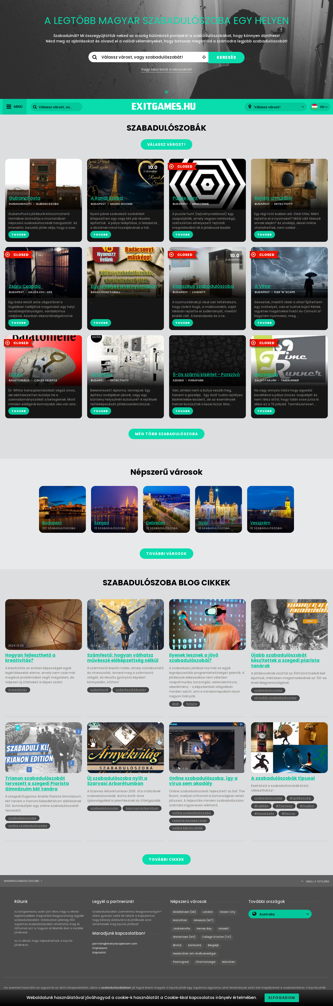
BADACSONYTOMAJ (105, 292)
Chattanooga (205, 962)
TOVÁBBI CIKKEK (166, 859)
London (208, 912)
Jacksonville (181, 929)
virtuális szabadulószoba (275, 698)
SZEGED (178, 380)
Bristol (177, 945)
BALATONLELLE (19, 380)
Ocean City (227, 912)
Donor (16, 374)
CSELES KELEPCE (45, 380)
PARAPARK (196, 380)
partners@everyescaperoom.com (114, 944)
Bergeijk (213, 945)
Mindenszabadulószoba (21, 881)
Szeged (101, 522)
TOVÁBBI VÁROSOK (166, 553)
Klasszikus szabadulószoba (203, 286)
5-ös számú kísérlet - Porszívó (206, 374)
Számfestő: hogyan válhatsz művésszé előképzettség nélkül (122, 658)
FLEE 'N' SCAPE (284, 292)
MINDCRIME (200, 204)
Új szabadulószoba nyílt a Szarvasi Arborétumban (117, 781)
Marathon (180, 920)
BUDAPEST (98, 204)
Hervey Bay (204, 929)
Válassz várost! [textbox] (267, 107)
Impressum (99, 948)
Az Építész (102, 374)
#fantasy (284, 806)
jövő (175, 704)
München (228, 962)
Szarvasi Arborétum (142, 808)
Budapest (52, 522)
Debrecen (155, 522)
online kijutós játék (187, 828)
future (191, 704)
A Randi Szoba (107, 198)
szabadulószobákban (116, 988)
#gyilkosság (300, 798)
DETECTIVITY (283, 204)
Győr (203, 522)
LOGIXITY (199, 292)
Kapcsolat (99, 952)
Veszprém (260, 522)
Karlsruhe (194, 945)
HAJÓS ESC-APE (40, 292)
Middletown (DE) (184, 912)
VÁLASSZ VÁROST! (166, 144)
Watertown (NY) (184, 937)
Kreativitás (17, 690)
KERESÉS (226, 57)
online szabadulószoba (27, 826)
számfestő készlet (131, 690)
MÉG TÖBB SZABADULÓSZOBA (166, 433)
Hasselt (224, 929)
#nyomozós (264, 813)
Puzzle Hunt (185, 198)
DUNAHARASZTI (20, 204)
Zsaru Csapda (25, 286)
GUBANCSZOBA (47, 204)
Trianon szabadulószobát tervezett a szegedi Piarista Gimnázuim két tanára (37, 784)
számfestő (99, 690)
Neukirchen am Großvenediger (194, 954)
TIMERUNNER (290, 380)
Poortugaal (181, 962)
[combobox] (276, 107)
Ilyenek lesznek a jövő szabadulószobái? (193, 658)
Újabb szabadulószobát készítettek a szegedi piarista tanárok (285, 660)
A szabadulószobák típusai (283, 778)
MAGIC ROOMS (121, 204)
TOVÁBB (18, 234)
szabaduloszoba (268, 690)
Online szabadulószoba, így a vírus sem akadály (203, 781)
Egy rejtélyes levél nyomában (124, 286)
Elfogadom (281, 997)
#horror (288, 813)
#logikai (307, 806)
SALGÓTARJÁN (265, 380)
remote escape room (189, 820)
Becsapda (266, 374)
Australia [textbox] (267, 914)
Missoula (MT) (203, 920)
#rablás (261, 806)
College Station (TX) (216, 937)
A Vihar (263, 286)
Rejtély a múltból (273, 198)
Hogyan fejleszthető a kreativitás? (30, 658)
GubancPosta (24, 198)
